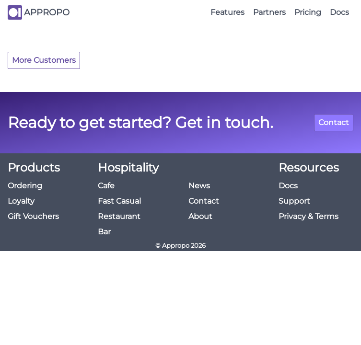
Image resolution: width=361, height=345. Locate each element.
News (199, 185)
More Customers (44, 60)
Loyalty (21, 201)
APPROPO (47, 12)
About (200, 216)
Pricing (307, 12)
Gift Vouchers (33, 216)
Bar (104, 231)
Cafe (106, 185)
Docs (339, 12)
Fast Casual (119, 201)
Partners (269, 12)
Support (294, 201)
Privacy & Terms (308, 216)
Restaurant (119, 216)
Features (227, 12)
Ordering (25, 185)
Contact (333, 122)
